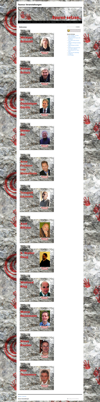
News (62, 22)
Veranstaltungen (28, 22)
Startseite (21, 22)
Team (44, 22)
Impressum (20, 396)
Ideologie (48, 22)
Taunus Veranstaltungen (30, 4)
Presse (65, 22)
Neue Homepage (71, 55)
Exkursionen (34, 22)
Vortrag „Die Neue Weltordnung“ (73, 52)
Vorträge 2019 (75, 22)
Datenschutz (24, 396)
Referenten (54, 22)
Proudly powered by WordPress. (73, 398)
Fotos (58, 22)
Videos (70, 22)
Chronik (40, 22)
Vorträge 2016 (70, 53)
